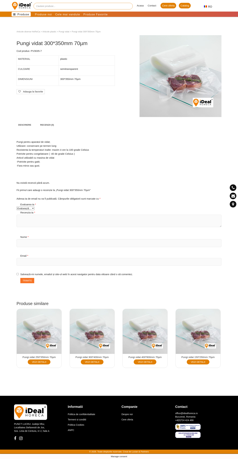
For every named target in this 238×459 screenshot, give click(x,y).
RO (206, 6)
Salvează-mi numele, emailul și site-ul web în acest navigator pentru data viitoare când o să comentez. (76, 274)
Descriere (24, 125)
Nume (24, 237)
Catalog (184, 5)
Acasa (140, 5)
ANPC (71, 430)
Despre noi (127, 414)
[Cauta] (128, 6)
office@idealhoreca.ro (186, 413)
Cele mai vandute (67, 14)
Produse (23, 14)
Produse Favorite (95, 14)
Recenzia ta (27, 212)
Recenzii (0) (47, 125)
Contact (152, 5)
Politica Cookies (76, 425)
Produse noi (43, 14)
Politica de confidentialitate (81, 414)
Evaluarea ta (28, 204)
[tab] (25, 125)
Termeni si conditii (77, 419)
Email (24, 255)
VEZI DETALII (39, 362)
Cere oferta (168, 5)
